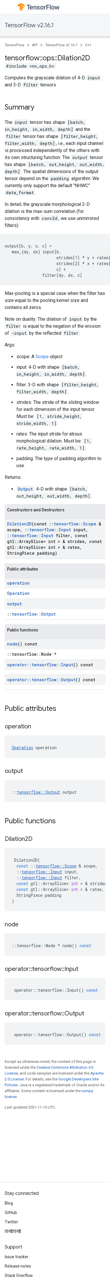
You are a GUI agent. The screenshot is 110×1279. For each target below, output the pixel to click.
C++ (88, 45)
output (14, 604)
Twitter (11, 1222)
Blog (9, 1203)
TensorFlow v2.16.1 (29, 25)
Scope (42, 356)
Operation (18, 593)
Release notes (18, 1266)
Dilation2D (19, 524)
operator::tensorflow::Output (41, 679)
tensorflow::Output (34, 614)
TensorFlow (14, 45)
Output (25, 489)
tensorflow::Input (50, 529)
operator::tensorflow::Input (40, 664)
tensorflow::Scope (75, 524)
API (35, 45)
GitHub (11, 1212)
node (12, 644)
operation (18, 583)
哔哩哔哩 (13, 1231)
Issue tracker (16, 1256)
